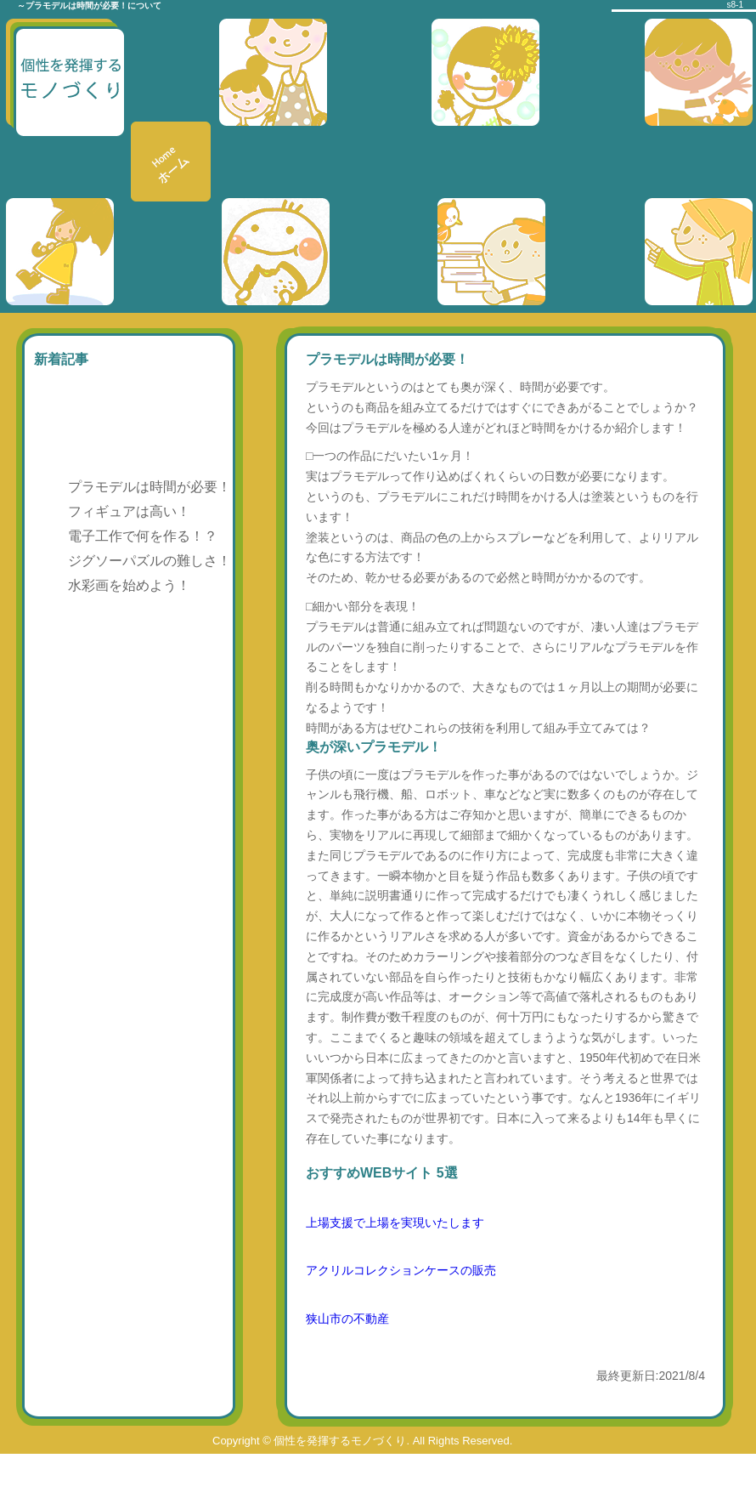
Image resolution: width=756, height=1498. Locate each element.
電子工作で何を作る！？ (142, 536)
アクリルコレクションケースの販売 (401, 1270)
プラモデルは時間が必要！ (149, 486)
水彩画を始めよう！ (129, 585)
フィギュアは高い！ (129, 511)
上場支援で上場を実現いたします (395, 1222)
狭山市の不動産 (347, 1318)
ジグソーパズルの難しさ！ (149, 560)
